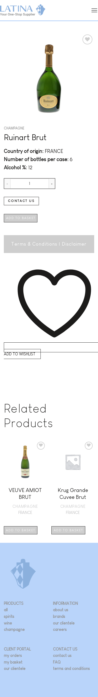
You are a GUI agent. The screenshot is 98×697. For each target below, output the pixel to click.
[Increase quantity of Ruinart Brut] (52, 183)
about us (60, 610)
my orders (13, 655)
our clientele (64, 623)
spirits (9, 616)
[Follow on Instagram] (56, 676)
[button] (94, 10)
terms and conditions (71, 668)
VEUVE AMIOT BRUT (25, 493)
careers (60, 629)
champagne (14, 629)
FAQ (57, 662)
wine (8, 623)
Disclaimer (74, 244)
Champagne (14, 128)
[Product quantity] (29, 183)
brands (59, 616)
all (6, 610)
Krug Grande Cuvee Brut (73, 493)
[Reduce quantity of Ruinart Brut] (7, 183)
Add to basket (20, 218)
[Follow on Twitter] (64, 676)
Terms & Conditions (34, 244)
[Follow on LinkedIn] (71, 676)
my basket (13, 662)
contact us (62, 655)
